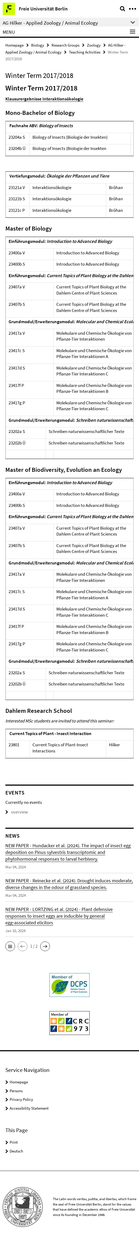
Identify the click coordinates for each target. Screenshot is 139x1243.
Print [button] (14, 1142)
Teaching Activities (84, 52)
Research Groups (65, 45)
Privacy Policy (21, 1099)
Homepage (14, 45)
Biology (37, 45)
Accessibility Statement (29, 1108)
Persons (16, 1090)
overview (16, 812)
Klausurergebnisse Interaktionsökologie (44, 99)
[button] (10, 946)
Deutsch (16, 1151)
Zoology (94, 45)
